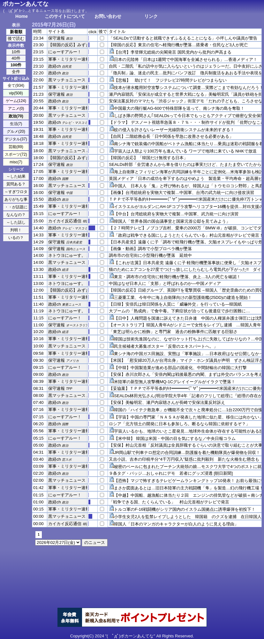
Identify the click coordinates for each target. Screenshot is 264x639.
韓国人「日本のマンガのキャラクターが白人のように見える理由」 (176, 524)
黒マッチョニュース (67, 80)
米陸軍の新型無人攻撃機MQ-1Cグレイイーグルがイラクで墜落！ (174, 381)
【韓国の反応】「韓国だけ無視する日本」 (148, 157)
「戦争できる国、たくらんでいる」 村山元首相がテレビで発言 (169, 502)
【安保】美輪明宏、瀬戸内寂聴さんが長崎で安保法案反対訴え (167, 402)
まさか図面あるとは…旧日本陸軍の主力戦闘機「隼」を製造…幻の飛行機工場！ (188, 488)
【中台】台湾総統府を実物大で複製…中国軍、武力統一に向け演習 (176, 214)
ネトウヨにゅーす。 (67, 255)
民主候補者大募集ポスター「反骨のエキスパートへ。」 (166, 346)
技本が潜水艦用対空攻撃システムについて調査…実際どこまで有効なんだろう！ (188, 87)
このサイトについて (65, 16)
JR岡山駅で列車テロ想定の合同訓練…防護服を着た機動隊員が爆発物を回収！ (187, 452)
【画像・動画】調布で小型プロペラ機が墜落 (150, 248)
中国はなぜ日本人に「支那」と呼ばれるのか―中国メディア (165, 283)
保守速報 (56, 38)
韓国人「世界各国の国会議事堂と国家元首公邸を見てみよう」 (172, 221)
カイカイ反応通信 (64, 221)
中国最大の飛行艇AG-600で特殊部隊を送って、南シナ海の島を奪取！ (179, 108)
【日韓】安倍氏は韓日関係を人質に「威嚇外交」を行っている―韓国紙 (175, 304)
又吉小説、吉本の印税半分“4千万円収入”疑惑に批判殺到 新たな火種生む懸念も (184, 459)
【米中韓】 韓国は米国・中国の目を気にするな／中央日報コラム (175, 438)
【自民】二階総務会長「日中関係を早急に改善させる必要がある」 (171, 136)
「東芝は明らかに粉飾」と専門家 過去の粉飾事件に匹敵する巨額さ (173, 331)
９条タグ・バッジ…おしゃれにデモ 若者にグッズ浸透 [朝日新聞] (171, 473)
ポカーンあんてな (26, 4)
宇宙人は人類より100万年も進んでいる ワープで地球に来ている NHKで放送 (185, 151)
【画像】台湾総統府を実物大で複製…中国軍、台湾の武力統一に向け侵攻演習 (181, 192)
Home (21, 16)
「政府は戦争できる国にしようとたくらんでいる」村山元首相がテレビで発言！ (188, 235)
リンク (151, 16)
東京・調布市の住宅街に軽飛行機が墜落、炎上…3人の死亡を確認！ (177, 276)
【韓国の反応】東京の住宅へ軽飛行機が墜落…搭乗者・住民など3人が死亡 (178, 44)
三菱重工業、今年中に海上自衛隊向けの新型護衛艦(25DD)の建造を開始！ (183, 297)
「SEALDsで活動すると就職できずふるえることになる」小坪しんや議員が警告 (183, 38)
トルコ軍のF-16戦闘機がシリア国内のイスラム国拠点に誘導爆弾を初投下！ (184, 509)
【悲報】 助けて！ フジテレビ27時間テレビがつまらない (170, 80)
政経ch (54, 66)
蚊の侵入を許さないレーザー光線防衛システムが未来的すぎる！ (174, 129)
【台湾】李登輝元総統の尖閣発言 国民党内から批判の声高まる (172, 52)
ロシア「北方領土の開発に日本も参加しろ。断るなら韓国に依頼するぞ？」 (179, 423)
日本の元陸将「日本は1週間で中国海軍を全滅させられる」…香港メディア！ (185, 59)
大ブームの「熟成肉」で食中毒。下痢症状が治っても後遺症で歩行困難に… (179, 310)
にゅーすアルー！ (64, 51)
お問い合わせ (107, 16)
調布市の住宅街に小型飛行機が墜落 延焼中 (150, 255)
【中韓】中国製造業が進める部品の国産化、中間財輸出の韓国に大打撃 (180, 367)
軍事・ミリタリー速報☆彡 (73, 59)
